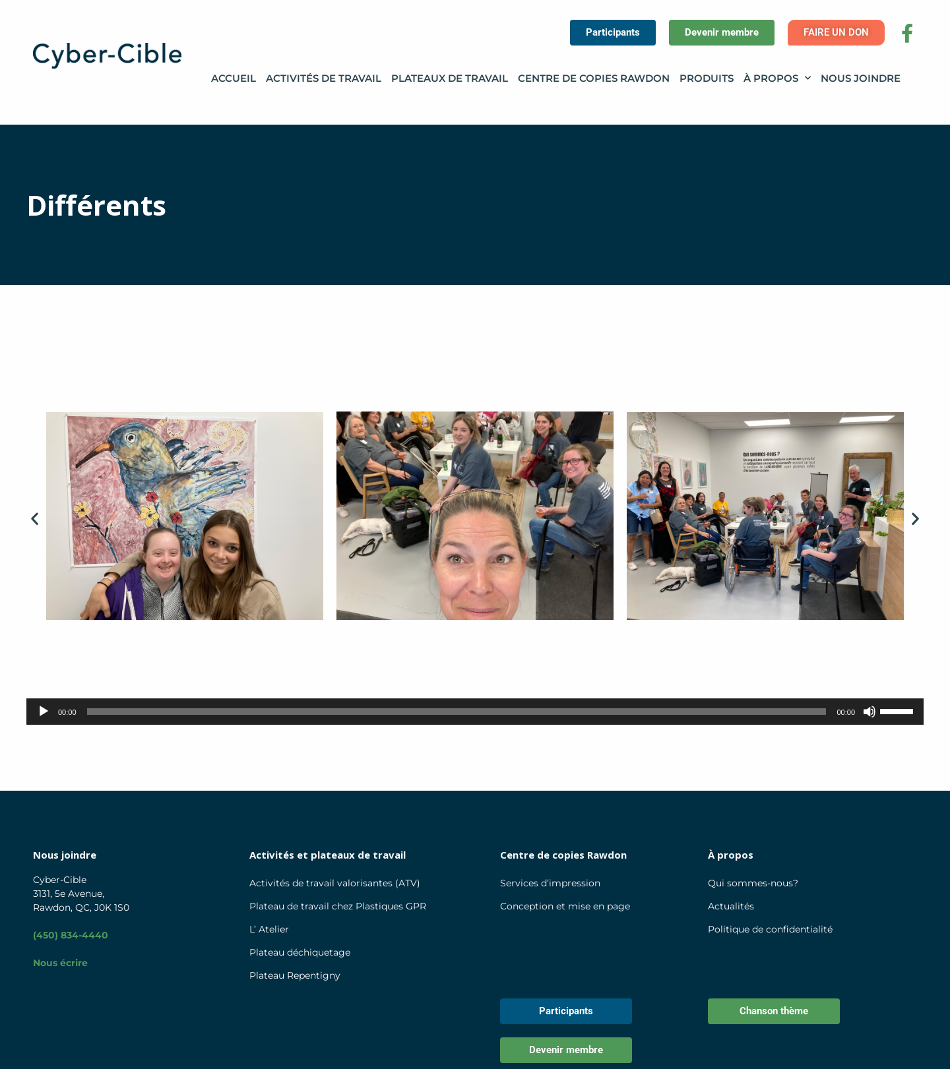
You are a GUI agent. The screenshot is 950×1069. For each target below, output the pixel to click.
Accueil (233, 78)
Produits (707, 78)
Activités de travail (323, 78)
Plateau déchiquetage (299, 952)
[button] (34, 518)
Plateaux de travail (449, 78)
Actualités (731, 906)
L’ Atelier (269, 929)
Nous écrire (60, 963)
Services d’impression (550, 883)
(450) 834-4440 (70, 935)
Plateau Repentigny (294, 975)
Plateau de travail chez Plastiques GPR (337, 906)
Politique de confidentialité (770, 929)
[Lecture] (43, 711)
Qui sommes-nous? (753, 883)
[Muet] (869, 711)
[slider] (457, 711)
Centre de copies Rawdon (594, 78)
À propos (777, 79)
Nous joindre (861, 78)
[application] (475, 711)
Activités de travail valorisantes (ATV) (334, 883)
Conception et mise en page (565, 906)
